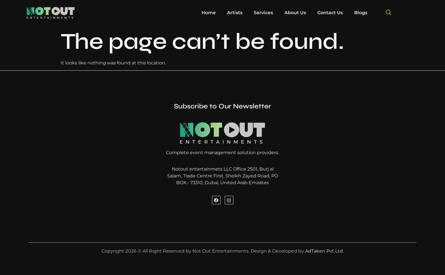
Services (263, 12)
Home (208, 12)
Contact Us (330, 12)
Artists (234, 12)
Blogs (360, 12)
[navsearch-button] (388, 12)
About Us (295, 12)
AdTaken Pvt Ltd (324, 251)
